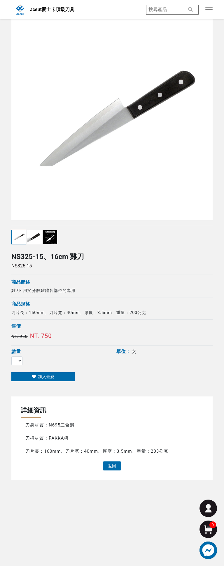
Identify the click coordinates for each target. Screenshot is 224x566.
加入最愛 (43, 376)
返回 (112, 465)
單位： (123, 351)
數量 (16, 351)
